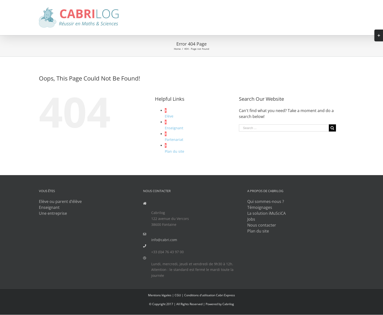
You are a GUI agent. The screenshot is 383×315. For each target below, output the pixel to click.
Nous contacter (261, 225)
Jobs (251, 219)
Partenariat (174, 139)
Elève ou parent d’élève (60, 201)
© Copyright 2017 (161, 304)
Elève (169, 116)
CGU (178, 295)
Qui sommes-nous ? (265, 201)
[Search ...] (284, 128)
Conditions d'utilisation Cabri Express (209, 295)
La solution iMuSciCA (266, 213)
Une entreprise (53, 213)
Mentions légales (159, 295)
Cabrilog (228, 304)
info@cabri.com (164, 239)
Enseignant (174, 128)
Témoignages (259, 207)
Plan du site (174, 151)
